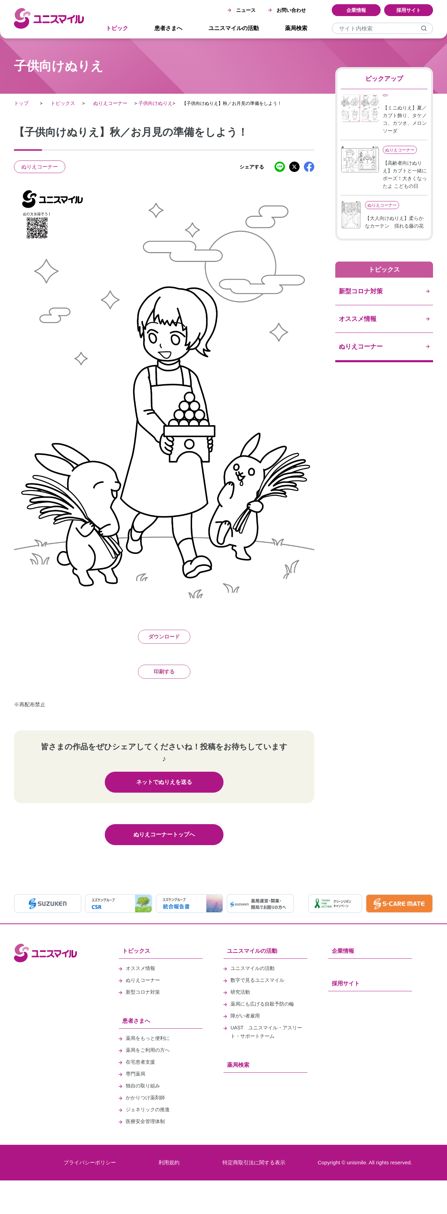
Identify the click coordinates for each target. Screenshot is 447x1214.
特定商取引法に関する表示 (253, 1162)
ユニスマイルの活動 (233, 28)
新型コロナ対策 (143, 992)
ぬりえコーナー (110, 103)
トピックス (63, 103)
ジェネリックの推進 (148, 1109)
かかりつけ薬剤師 (145, 1097)
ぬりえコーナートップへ (164, 834)
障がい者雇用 (245, 1016)
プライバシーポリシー (90, 1162)
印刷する (164, 671)
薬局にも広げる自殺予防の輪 (262, 1004)
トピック (117, 28)
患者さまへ (168, 28)
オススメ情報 (140, 968)
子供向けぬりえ (155, 103)
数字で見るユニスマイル (257, 980)
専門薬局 (135, 1074)
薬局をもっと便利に (148, 1038)
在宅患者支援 (140, 1062)
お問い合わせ (287, 10)
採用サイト (408, 10)
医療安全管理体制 (145, 1121)
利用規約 (169, 1162)
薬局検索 (296, 28)
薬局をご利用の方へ (148, 1050)
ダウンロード (164, 637)
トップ (21, 103)
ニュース (242, 10)
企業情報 (356, 10)
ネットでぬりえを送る (164, 782)
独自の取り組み (143, 1085)
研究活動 (240, 992)
